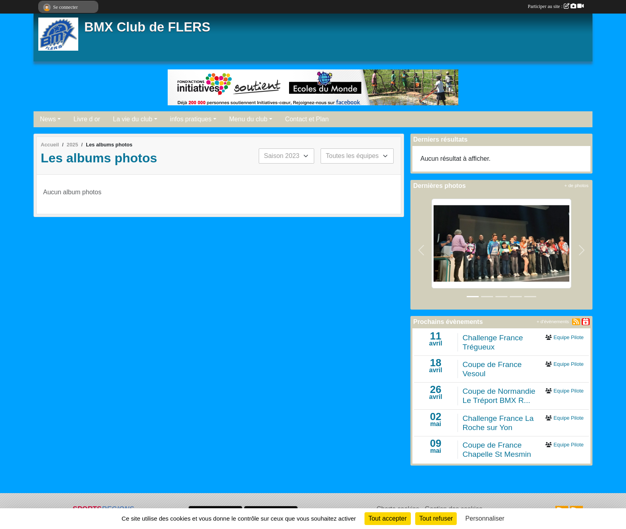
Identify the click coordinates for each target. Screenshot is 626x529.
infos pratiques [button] (191, 119)
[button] (421, 250)
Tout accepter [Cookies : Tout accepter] (387, 518)
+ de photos (576, 185)
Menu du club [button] (248, 119)
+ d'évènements (553, 321)
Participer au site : (556, 6)
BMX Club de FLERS (147, 27)
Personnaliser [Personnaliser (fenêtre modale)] (485, 518)
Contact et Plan (307, 119)
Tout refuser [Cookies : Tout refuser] (436, 518)
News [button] (48, 119)
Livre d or (86, 119)
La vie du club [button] (133, 119)
